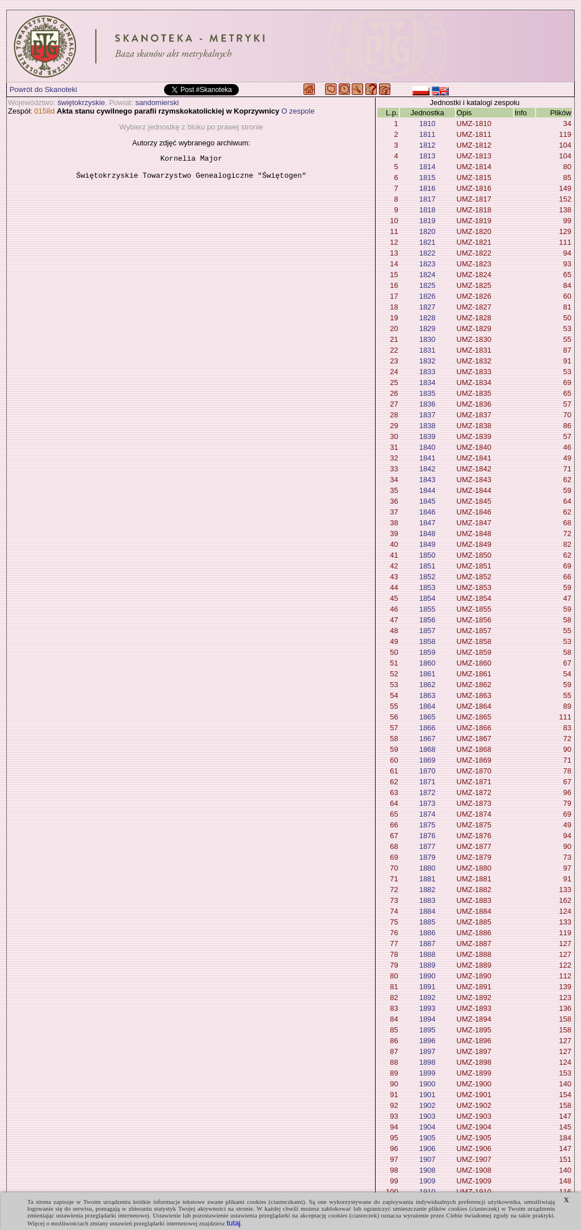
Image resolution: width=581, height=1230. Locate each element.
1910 (427, 1191)
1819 (427, 220)
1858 (427, 641)
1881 (427, 879)
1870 (427, 771)
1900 (427, 1084)
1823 (427, 264)
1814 (427, 166)
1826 (427, 296)
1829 (427, 328)
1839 (427, 436)
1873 (427, 803)
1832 (427, 361)
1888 (427, 954)
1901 (427, 1094)
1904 (427, 1127)
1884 (427, 911)
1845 (427, 501)
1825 (427, 285)
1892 (427, 997)
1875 (427, 825)
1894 (427, 1019)
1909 (427, 1181)
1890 (427, 976)
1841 (427, 458)
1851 (427, 566)
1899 (427, 1073)
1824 (427, 274)
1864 (427, 706)
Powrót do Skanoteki (43, 89)
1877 (427, 846)
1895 (427, 1030)
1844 (427, 490)
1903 (427, 1116)
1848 (427, 533)
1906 (427, 1148)
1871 (427, 781)
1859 (427, 652)
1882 (427, 889)
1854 (427, 598)
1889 (427, 965)
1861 (427, 674)
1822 (427, 253)
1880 (427, 868)
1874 (427, 814)
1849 (427, 544)
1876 (427, 835)
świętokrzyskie (81, 102)
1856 (427, 620)
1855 (427, 609)
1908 (427, 1170)
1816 (427, 188)
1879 (427, 857)
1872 (427, 792)
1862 (427, 684)
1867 (427, 738)
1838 (427, 425)
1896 (427, 1040)
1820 (427, 231)
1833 (427, 371)
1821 (427, 242)
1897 (427, 1051)
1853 (427, 587)
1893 (427, 1008)
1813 (427, 156)
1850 (427, 555)
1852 (427, 576)
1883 (427, 900)
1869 (427, 760)
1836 (427, 404)
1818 (427, 210)
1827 (427, 307)
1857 (427, 630)
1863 (427, 695)
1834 (427, 382)
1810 (427, 123)
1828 (427, 317)
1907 (427, 1159)
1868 (427, 749)
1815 (427, 177)
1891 (427, 986)
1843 (427, 479)
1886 (427, 932)
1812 (427, 145)
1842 (427, 469)
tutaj (233, 1223)
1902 (427, 1105)
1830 (427, 339)
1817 (427, 199)
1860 (427, 663)
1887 (427, 943)
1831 (427, 350)
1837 (427, 415)
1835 (427, 393)
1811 (427, 134)
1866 (427, 727)
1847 (427, 522)
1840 (427, 447)
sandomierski (157, 102)
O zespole (298, 111)
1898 (427, 1062)
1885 (427, 922)
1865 (427, 717)
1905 (427, 1137)
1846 (427, 512)
